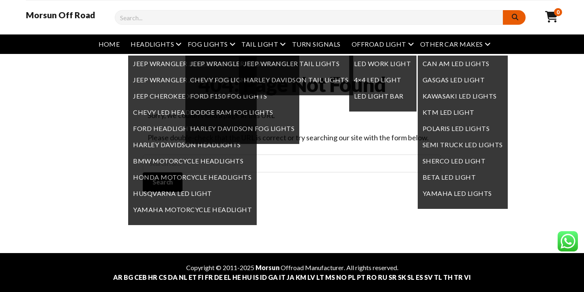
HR (152, 277)
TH (448, 277)
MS (330, 277)
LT (320, 277)
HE (236, 277)
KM (301, 277)
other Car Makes (451, 44)
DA (173, 277)
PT (361, 277)
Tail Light (259, 44)
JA (290, 277)
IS (256, 277)
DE (218, 277)
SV (428, 277)
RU (382, 277)
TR (458, 277)
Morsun (267, 267)
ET (193, 277)
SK (402, 277)
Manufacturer (324, 267)
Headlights (152, 44)
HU (247, 277)
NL (183, 277)
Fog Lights (208, 44)
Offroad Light (379, 44)
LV (311, 277)
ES (419, 277)
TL (438, 277)
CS (163, 277)
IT (282, 277)
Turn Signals (316, 44)
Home (109, 44)
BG (128, 277)
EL (227, 277)
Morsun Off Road (60, 15)
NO (341, 277)
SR (393, 277)
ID (263, 277)
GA (273, 277)
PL (352, 277)
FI (201, 277)
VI (467, 277)
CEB (140, 277)
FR (209, 277)
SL (410, 277)
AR (117, 277)
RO (372, 277)
